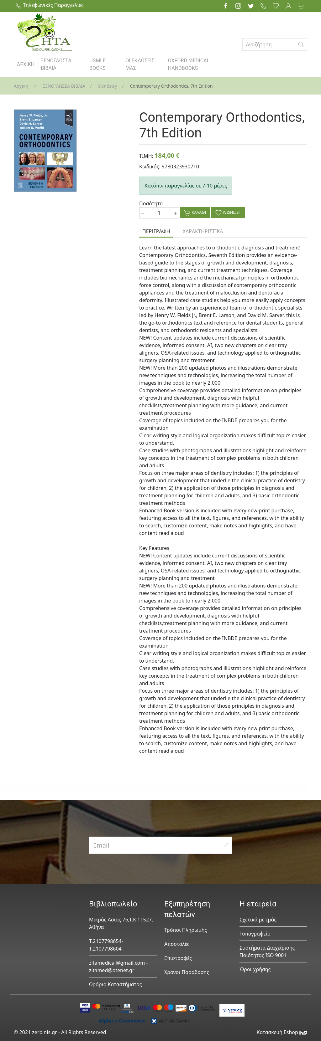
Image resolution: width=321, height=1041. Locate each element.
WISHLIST (228, 212)
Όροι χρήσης (255, 969)
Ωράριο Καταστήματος (115, 984)
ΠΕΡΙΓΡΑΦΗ (156, 231)
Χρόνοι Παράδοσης (186, 972)
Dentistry (107, 86)
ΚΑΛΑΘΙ (195, 212)
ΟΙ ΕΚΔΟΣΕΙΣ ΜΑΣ (139, 64)
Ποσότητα (151, 203)
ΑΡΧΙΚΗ (25, 64)
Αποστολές (176, 944)
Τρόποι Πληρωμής (185, 929)
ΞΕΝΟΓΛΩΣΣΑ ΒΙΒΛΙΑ (56, 64)
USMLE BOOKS (97, 64)
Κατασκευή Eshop (281, 1032)
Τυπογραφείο (255, 933)
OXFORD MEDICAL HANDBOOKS (188, 64)
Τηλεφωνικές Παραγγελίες (49, 5)
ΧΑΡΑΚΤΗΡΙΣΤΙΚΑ (203, 231)
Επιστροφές (178, 958)
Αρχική (21, 86)
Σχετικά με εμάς (257, 919)
